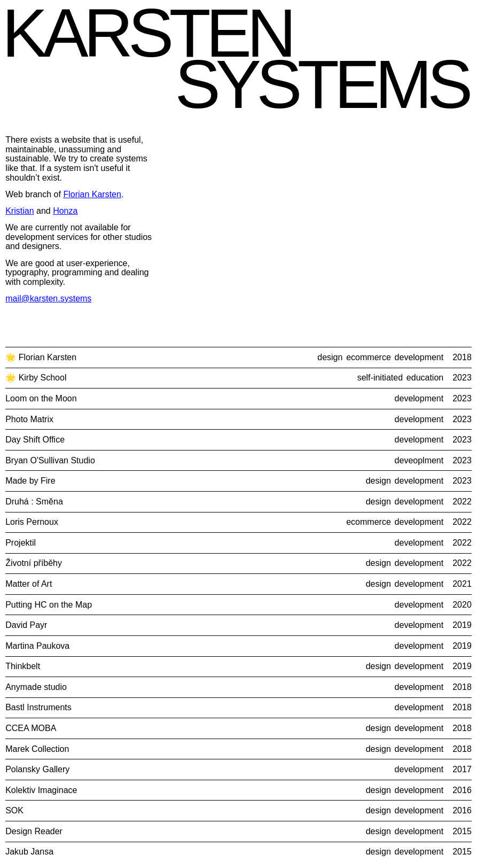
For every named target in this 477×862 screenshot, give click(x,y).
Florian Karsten (92, 194)
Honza (65, 210)
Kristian (19, 210)
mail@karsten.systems (48, 298)
